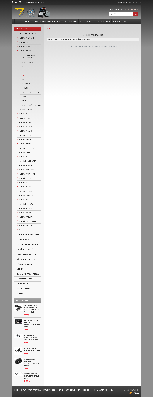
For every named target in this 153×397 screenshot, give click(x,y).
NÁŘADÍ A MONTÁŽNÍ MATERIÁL (28, 274)
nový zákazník (136, 2)
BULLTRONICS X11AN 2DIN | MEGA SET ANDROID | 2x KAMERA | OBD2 (32, 324)
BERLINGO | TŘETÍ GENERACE (31, 105)
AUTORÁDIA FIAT (24, 118)
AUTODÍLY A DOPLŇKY (24, 279)
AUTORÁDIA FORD (25, 122)
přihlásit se (123, 2)
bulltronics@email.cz (31, 3)
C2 (23, 71)
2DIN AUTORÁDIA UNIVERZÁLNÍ (28, 235)
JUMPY (24, 97)
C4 (23, 79)
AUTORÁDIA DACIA (26, 109)
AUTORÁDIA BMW (24, 47)
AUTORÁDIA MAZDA (25, 165)
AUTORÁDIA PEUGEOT (26, 187)
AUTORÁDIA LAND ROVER (28, 161)
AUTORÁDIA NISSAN (25, 178)
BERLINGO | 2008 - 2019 (30, 62)
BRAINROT (20, 294)
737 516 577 (45, 3)
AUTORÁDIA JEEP (24, 152)
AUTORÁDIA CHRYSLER (27, 148)
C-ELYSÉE (25, 88)
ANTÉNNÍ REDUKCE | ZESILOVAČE (28, 244)
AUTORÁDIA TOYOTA (25, 217)
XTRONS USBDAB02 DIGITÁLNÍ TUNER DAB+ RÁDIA (32, 376)
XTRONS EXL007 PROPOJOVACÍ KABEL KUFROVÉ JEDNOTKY (31, 337)
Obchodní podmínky (102, 22)
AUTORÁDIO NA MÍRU (120, 22)
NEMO (24, 101)
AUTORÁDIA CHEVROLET (27, 135)
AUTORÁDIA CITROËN (26, 51)
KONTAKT (27, 22)
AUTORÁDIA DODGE (25, 114)
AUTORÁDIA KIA (24, 157)
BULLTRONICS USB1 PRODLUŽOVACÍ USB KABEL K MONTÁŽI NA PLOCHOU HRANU (31, 309)
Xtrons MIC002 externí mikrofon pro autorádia (32, 349)
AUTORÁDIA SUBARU (26, 204)
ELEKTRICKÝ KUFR (23, 284)
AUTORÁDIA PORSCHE (27, 191)
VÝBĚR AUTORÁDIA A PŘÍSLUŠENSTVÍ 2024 (48, 22)
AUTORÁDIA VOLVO (25, 226)
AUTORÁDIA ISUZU (25, 140)
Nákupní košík (117, 9)
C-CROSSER (26, 84)
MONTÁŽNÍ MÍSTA (71, 22)
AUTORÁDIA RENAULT (26, 195)
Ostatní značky (23, 230)
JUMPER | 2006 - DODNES (30, 92)
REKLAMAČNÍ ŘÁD (86, 22)
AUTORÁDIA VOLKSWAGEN (27, 221)
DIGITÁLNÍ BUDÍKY (23, 289)
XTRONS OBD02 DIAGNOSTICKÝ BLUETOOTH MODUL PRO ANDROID (32, 362)
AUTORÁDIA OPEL (25, 183)
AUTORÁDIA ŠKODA (25, 213)
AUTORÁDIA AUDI (24, 42)
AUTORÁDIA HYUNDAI (26, 131)
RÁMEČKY (20, 269)
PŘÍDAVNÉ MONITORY (24, 264)
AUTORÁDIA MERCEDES (26, 170)
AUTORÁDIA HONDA (25, 127)
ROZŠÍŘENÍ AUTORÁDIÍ (24, 249)
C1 (23, 66)
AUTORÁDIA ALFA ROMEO (27, 38)
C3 (23, 75)
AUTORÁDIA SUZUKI (25, 208)
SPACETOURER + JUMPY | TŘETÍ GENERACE (30, 56)
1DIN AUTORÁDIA (23, 239)
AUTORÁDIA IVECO (25, 144)
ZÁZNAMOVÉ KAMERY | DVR (26, 259)
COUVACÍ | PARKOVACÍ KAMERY (27, 254)
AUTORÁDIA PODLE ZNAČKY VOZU (29, 33)
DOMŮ (18, 22)
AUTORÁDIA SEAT (24, 200)
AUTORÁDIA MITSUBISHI (27, 174)
